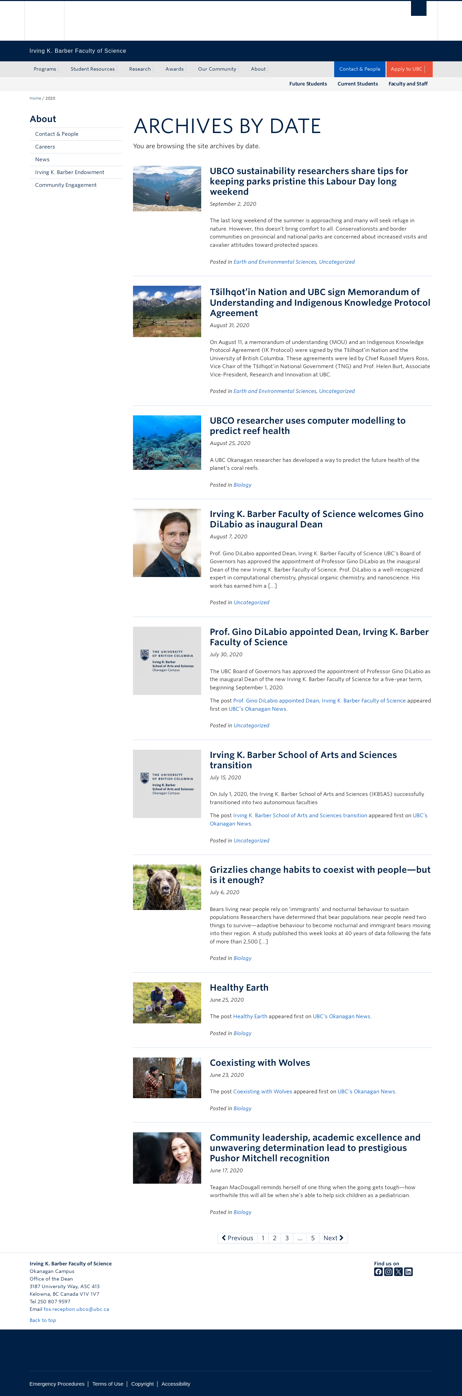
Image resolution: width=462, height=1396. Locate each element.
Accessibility (176, 1384)
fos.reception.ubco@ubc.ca (76, 1309)
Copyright (142, 1384)
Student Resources (93, 69)
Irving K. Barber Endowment (69, 172)
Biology (242, 485)
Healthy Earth (239, 987)
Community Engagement (66, 185)
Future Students (308, 84)
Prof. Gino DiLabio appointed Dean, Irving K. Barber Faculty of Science (319, 701)
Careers (45, 147)
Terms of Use (107, 1384)
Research (140, 69)
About (258, 69)
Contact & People (359, 69)
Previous (237, 1238)
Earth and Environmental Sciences (275, 262)
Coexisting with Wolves (260, 1063)
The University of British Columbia (44, 21)
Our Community (217, 69)
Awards (174, 69)
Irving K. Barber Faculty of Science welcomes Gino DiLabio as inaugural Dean (317, 519)
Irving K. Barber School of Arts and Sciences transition (300, 815)
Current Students (358, 84)
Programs (45, 69)
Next (333, 1238)
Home (35, 98)
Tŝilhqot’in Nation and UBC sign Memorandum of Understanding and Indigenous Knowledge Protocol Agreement (320, 302)
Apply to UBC (406, 69)
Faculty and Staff (408, 84)
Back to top (46, 1320)
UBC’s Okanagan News (257, 709)
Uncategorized (337, 262)
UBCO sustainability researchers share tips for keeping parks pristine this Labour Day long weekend (309, 181)
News (42, 159)
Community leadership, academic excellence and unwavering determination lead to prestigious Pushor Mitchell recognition (315, 1147)
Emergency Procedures (57, 1384)
